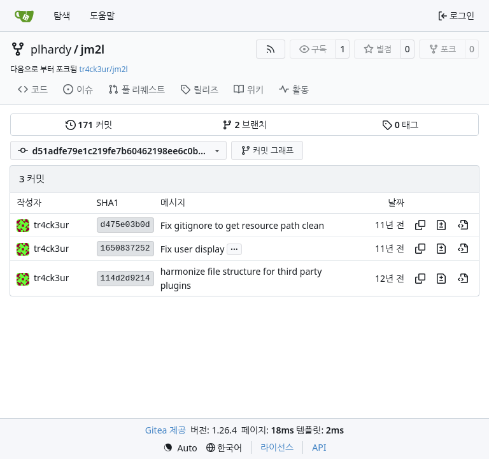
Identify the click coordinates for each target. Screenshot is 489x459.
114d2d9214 (125, 278)
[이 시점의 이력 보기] (462, 225)
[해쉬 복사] (420, 225)
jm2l (92, 49)
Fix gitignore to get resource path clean (242, 225)
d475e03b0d (125, 224)
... (234, 248)
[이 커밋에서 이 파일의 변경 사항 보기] (441, 225)
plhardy (51, 49)
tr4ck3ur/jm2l (103, 69)
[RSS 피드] (270, 49)
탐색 (61, 16)
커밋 (89, 125)
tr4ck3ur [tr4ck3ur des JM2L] (51, 225)
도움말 (102, 16)
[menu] (180, 448)
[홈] (24, 15)
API (319, 447)
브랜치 (244, 125)
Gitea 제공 (165, 430)
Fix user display (192, 249)
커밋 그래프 (267, 150)
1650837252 (125, 248)
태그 (400, 125)
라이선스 (277, 447)
